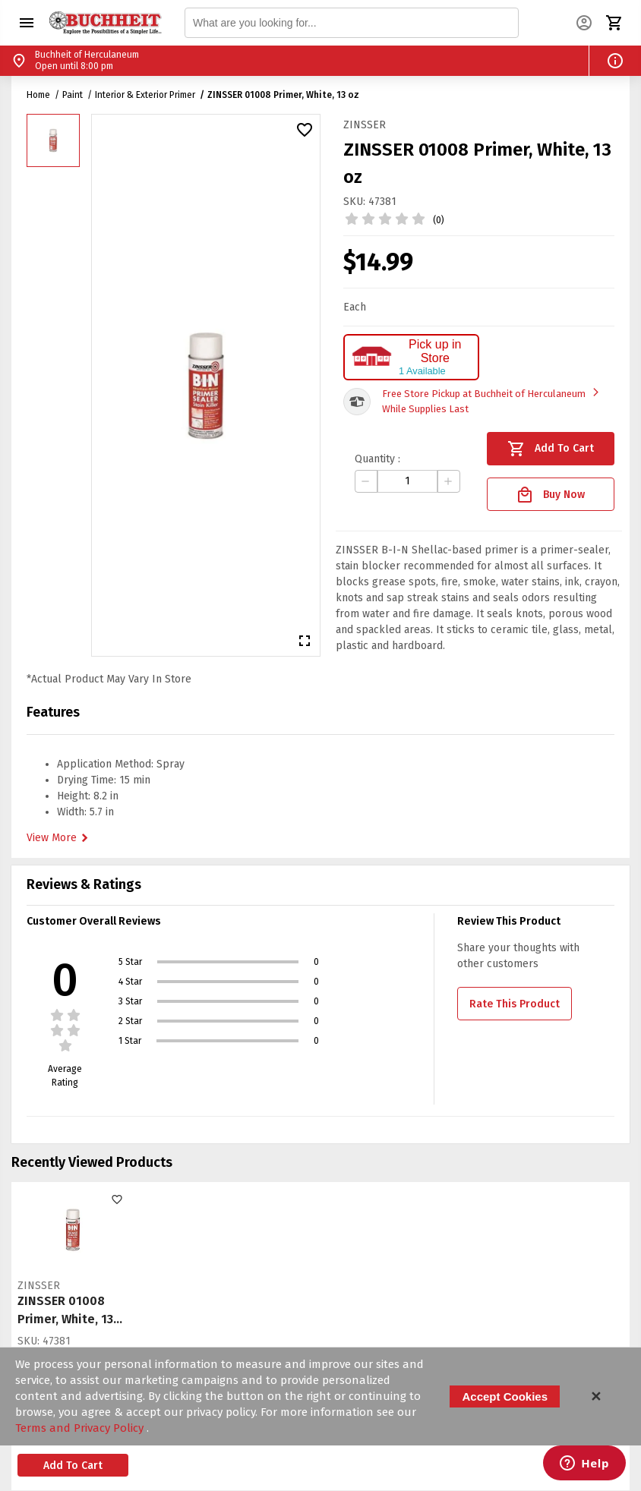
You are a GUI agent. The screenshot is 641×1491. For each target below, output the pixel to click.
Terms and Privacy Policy (81, 1428)
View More (59, 838)
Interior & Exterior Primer (145, 95)
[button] (26, 23)
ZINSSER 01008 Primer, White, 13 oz (283, 95)
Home (38, 95)
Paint (72, 95)
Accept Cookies (505, 1396)
